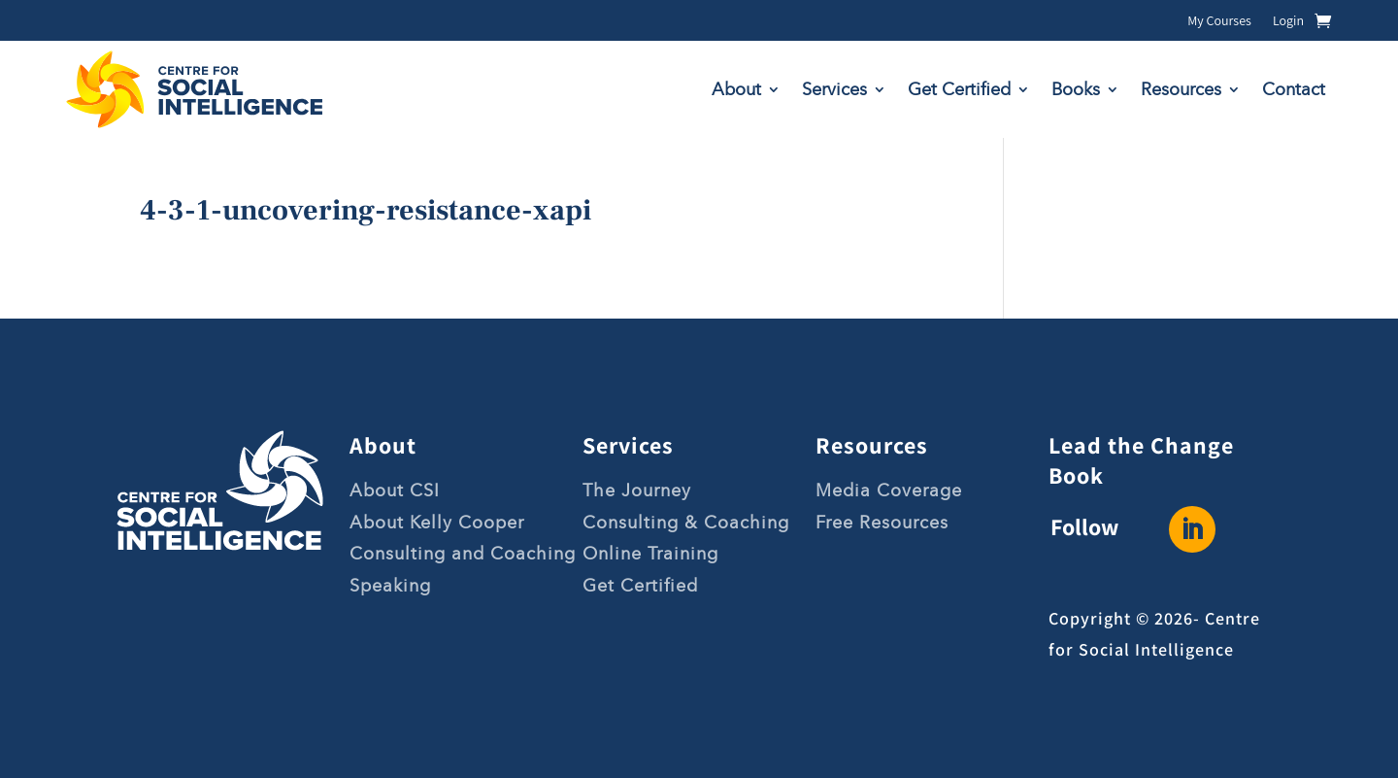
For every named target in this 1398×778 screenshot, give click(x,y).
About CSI (395, 490)
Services (834, 89)
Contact (1293, 89)
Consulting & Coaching (685, 522)
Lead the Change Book (1141, 459)
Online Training (650, 553)
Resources (1181, 89)
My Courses (1219, 21)
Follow (1084, 526)
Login (1288, 21)
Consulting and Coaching (463, 553)
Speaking (390, 585)
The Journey (636, 490)
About (736, 89)
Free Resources (882, 522)
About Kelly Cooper (437, 522)
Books (1075, 89)
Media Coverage (889, 490)
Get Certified (959, 89)
